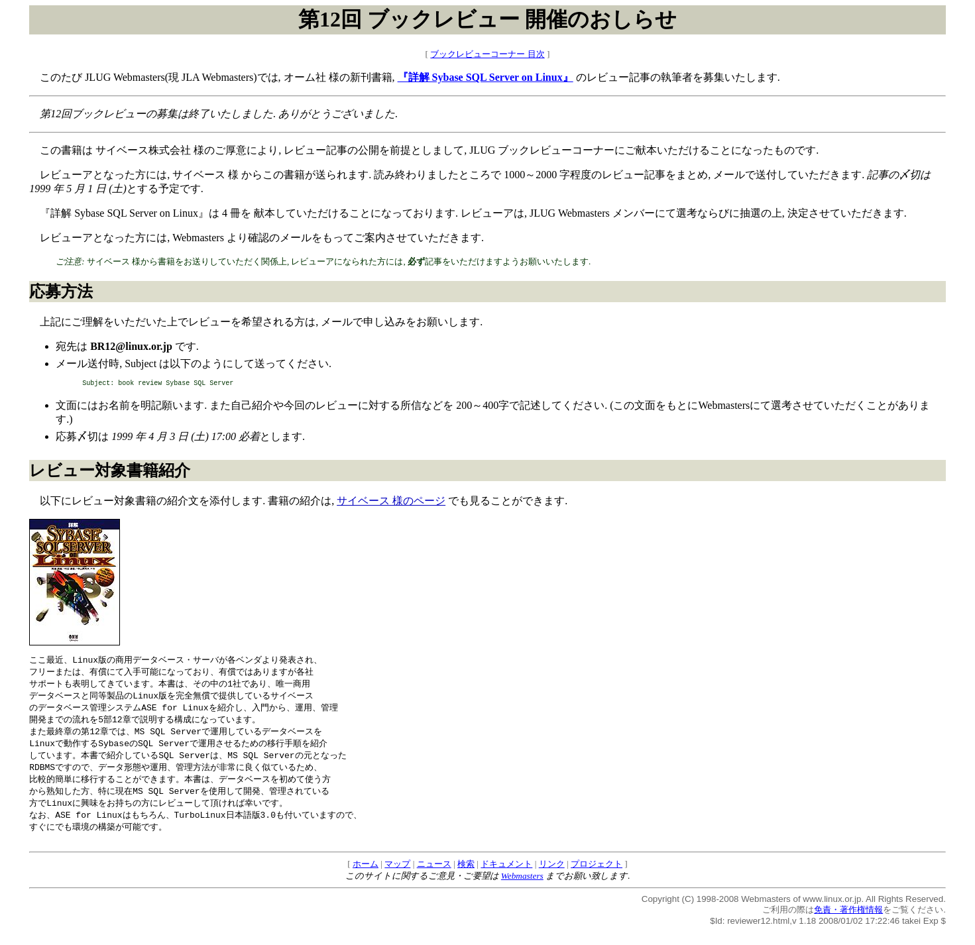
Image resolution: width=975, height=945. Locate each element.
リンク (552, 878)
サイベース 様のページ (391, 502)
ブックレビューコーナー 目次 (487, 54)
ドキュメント (506, 878)
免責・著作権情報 (848, 923)
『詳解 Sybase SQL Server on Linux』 (485, 77)
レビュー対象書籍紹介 (109, 472)
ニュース (434, 878)
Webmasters (522, 890)
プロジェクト (596, 878)
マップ (397, 878)
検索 (466, 878)
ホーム (365, 878)
